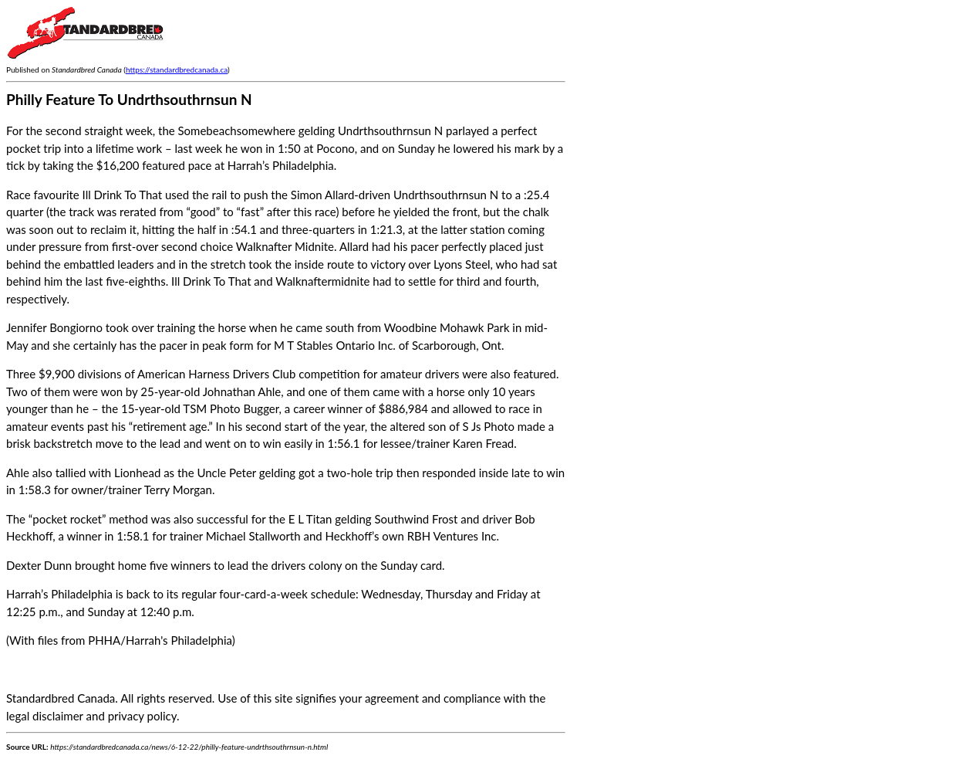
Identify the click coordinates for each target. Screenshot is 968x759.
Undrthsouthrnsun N (445, 195)
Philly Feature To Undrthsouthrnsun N (129, 99)
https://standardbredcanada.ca (177, 69)
